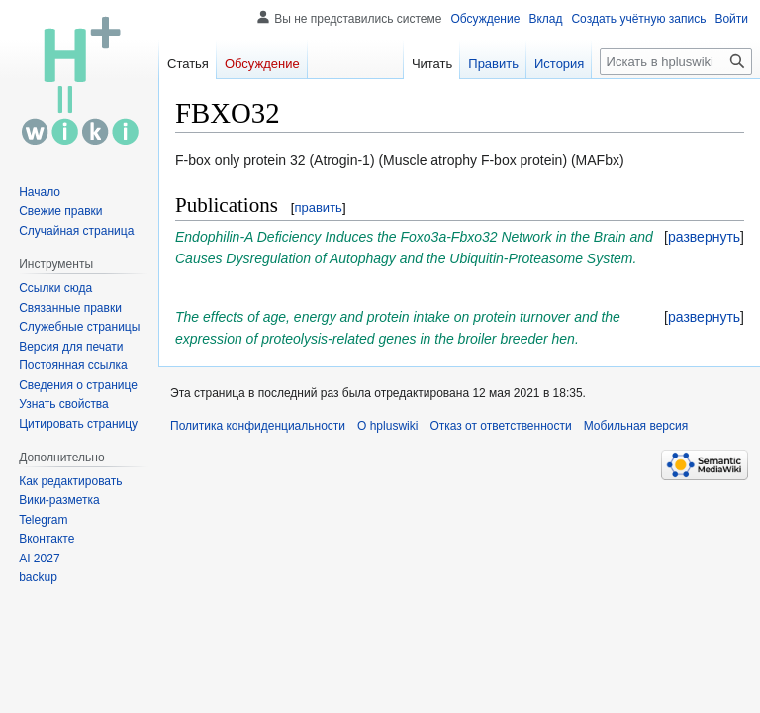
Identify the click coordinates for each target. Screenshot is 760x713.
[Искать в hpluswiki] (676, 61)
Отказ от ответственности (500, 426)
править (317, 207)
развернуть (704, 237)
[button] (704, 237)
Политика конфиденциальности (257, 426)
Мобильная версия (636, 426)
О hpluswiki (387, 426)
